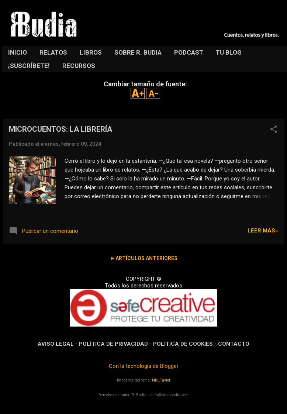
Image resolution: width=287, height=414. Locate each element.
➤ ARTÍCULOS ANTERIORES (143, 258)
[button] (273, 130)
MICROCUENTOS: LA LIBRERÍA (60, 129)
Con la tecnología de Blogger (144, 366)
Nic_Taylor (161, 380)
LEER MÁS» (263, 230)
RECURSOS (78, 65)
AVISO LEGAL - (58, 344)
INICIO (17, 52)
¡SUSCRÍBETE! (29, 65)
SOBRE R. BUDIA (138, 52)
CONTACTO (233, 344)
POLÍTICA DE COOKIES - (185, 344)
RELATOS (53, 52)
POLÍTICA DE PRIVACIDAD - (116, 344)
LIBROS (91, 52)
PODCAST (188, 52)
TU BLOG (229, 52)
